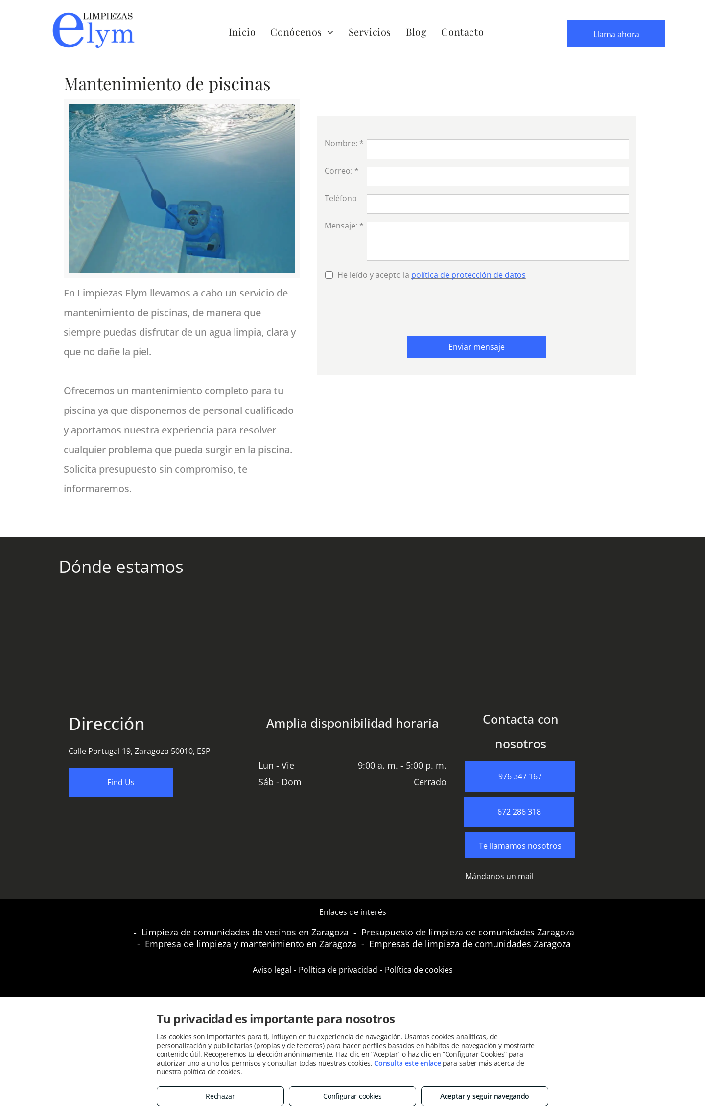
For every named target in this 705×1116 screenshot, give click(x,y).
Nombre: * (344, 143)
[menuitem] (242, 31)
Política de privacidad (338, 969)
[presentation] (399, 307)
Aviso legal (272, 969)
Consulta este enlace (407, 1063)
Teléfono (341, 198)
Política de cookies (419, 969)
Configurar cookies (352, 1096)
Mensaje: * (344, 225)
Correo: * (342, 170)
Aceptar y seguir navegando (484, 1096)
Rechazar (220, 1096)
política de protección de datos (468, 275)
